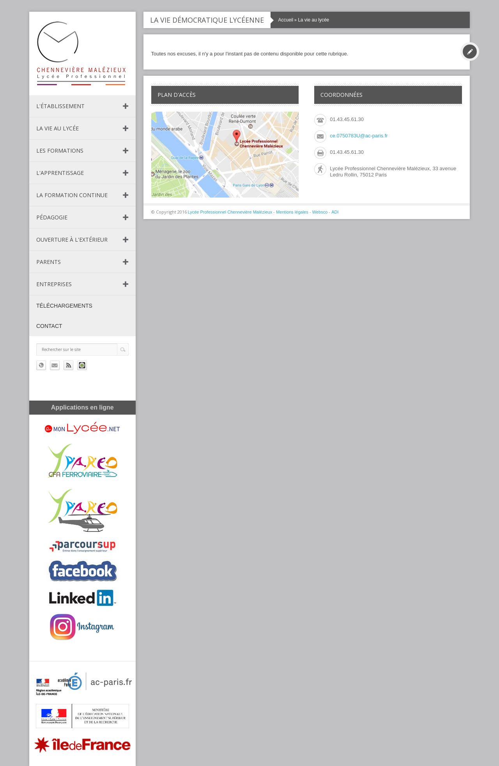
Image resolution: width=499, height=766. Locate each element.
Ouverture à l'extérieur (72, 239)
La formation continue (72, 195)
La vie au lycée (57, 128)
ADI (334, 212)
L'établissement (60, 106)
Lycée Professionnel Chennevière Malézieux (230, 212)
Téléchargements (64, 306)
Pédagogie (51, 217)
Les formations (59, 150)
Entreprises (54, 284)
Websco (320, 212)
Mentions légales (292, 212)
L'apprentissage (60, 172)
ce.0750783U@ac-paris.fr (359, 136)
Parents (48, 261)
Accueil (286, 20)
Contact (49, 326)
